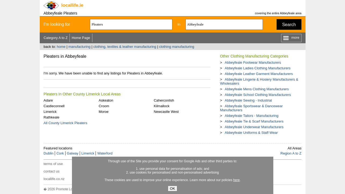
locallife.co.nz (53, 179)
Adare (48, 100)
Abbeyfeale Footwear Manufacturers (253, 62)
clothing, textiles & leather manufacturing (124, 47)
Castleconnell (53, 106)
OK (172, 188)
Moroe (103, 112)
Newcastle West (166, 112)
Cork (60, 153)
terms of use (53, 164)
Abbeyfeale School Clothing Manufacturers (258, 95)
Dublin (48, 153)
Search (289, 24)
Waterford (104, 153)
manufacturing (79, 47)
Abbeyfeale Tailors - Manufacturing (251, 116)
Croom (104, 106)
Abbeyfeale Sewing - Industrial (248, 100)
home (61, 47)
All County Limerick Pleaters (65, 123)
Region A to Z (291, 153)
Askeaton (106, 100)
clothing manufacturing (176, 47)
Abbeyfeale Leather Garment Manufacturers (259, 74)
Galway (72, 153)
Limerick (49, 112)
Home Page (81, 38)
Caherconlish (164, 100)
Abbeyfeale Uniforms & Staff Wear (251, 133)
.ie (72, 5)
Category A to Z (55, 38)
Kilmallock (162, 106)
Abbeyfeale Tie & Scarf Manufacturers (254, 121)
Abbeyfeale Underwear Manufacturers (254, 127)
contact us (51, 171)
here (236, 180)
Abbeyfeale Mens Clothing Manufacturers (257, 89)
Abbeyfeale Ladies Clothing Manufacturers (257, 68)
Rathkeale (51, 117)
